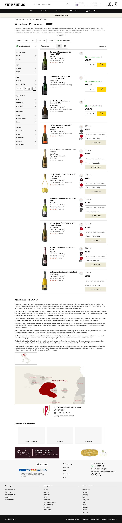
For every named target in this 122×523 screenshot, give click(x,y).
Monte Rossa (26, 138)
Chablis (85, 509)
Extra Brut (26, 106)
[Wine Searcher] (94, 452)
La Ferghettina (26, 144)
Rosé (26, 122)
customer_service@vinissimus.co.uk (105, 471)
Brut (33, 40)
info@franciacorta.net (63, 413)
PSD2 (22, 470)
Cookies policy (112, 519)
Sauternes (86, 507)
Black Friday (47, 509)
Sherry (46, 490)
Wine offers (73, 11)
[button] (109, 4)
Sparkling (44, 11)
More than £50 (26, 84)
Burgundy (85, 495)
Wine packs (91, 11)
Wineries (58, 11)
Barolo (84, 504)
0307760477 (60, 410)
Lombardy (30, 19)
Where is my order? (99, 463)
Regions (17, 19)
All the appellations (49, 502)
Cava (45, 497)
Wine (31, 11)
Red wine (46, 492)
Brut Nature (26, 102)
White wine (47, 495)
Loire (84, 502)
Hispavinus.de (9, 499)
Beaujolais (86, 499)
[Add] (101, 65)
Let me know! (96, 142)
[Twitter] (100, 475)
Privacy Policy (96, 138)
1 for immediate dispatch (93, 81)
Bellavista (26, 141)
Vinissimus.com (10, 490)
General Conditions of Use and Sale (90, 519)
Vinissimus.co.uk (10, 495)
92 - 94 (26, 59)
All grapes (47, 507)
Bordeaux (85, 492)
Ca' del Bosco (41, 40)
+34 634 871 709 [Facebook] (99, 466)
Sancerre (85, 512)
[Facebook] (96, 475)
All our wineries (48, 504)
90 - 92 (26, 56)
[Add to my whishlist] (81, 53)
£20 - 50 (26, 80)
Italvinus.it (8, 497)
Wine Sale (47, 499)
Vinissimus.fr (9, 492)
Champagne (86, 490)
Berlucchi (51, 40)
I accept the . (92, 138)
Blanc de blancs (26, 118)
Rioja (84, 497)
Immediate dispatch (63, 41)
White (26, 40)
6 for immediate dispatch (93, 106)
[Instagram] (93, 475)
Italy (23, 19)
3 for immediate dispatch (93, 57)
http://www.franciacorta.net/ (65, 416)
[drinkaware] (33, 474)
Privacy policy (103, 519)
